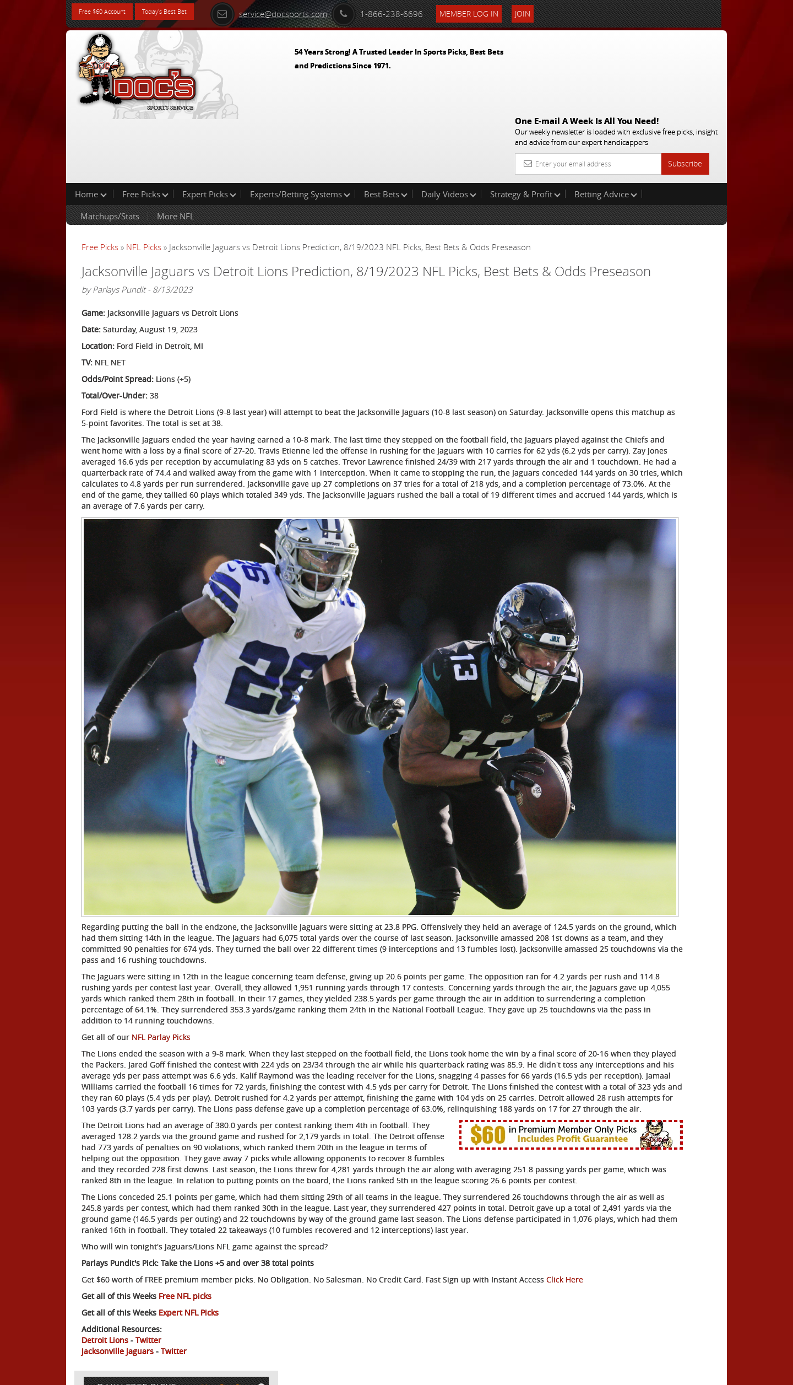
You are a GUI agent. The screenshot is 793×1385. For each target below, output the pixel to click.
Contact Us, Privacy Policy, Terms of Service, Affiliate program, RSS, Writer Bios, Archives (462, 1372)
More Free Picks (677, 183)
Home (91, 123)
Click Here (155, 1262)
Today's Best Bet (185, 12)
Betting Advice (605, 123)
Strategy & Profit (525, 123)
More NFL (175, 145)
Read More (681, 356)
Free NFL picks (185, 1278)
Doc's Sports (629, 272)
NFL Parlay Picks (161, 920)
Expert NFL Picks (189, 1295)
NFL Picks (143, 176)
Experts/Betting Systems (300, 123)
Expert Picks (209, 123)
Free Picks (145, 123)
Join (557, 12)
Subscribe (685, 84)
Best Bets (386, 123)
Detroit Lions (105, 1322)
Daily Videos (448, 123)
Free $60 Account (109, 12)
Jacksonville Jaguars (118, 1333)
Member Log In (503, 12)
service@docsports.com (303, 12)
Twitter (148, 1322)
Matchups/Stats (109, 145)
